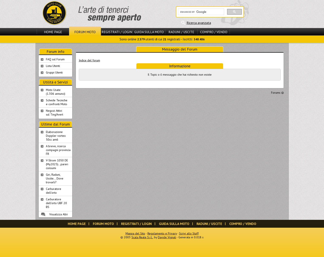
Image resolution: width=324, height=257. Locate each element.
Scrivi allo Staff (189, 233)
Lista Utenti (53, 66)
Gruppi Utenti (54, 72)
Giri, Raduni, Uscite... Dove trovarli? (54, 178)
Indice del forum (89, 60)
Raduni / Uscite (181, 32)
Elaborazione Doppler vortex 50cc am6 (56, 135)
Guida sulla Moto (149, 32)
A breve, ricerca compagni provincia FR (58, 150)
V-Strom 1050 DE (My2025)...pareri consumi (57, 164)
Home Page (53, 32)
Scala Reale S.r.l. (142, 237)
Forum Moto (85, 32)
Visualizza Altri (58, 214)
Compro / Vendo (213, 32)
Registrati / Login (117, 32)
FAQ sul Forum (55, 59)
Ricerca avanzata (199, 23)
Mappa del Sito (135, 233)
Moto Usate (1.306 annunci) (55, 92)
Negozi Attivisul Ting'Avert (54, 112)
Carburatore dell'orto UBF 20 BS (56, 203)
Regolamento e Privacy (162, 233)
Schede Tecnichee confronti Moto (56, 102)
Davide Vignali (167, 237)
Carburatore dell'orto (53, 191)
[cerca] (200, 12)
